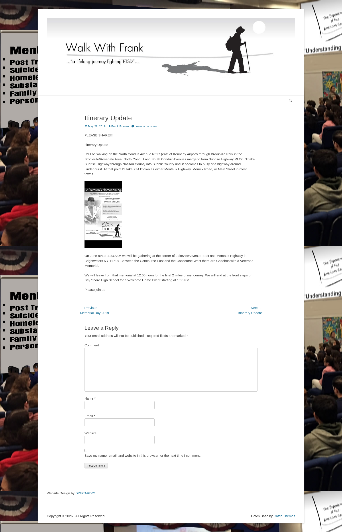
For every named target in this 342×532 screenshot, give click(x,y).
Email (90, 416)
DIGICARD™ (85, 493)
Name (90, 398)
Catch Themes (284, 516)
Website (90, 433)
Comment (92, 345)
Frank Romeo (120, 126)
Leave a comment (146, 126)
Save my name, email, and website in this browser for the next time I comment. (143, 455)
